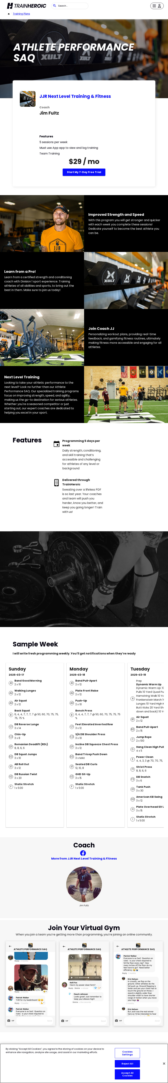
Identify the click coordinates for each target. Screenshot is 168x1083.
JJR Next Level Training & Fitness (75, 96)
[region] (84, 1063)
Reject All (127, 1063)
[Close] (164, 1063)
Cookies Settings (127, 1053)
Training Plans (21, 14)
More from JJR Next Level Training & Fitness (84, 859)
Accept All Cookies (127, 1074)
